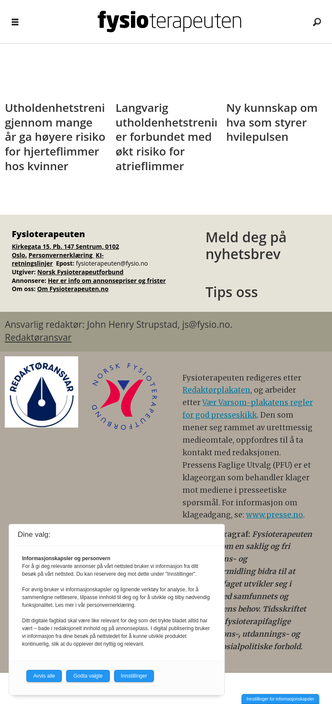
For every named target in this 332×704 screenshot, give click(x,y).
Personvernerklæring (61, 255)
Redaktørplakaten (216, 390)
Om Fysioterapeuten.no (73, 289)
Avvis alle (44, 676)
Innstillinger (134, 676)
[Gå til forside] (169, 21)
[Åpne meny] (15, 21)
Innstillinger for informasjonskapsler (280, 699)
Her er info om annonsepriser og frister (107, 280)
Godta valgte (87, 676)
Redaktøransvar (38, 337)
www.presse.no (274, 515)
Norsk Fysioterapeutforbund (80, 272)
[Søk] (317, 21)
